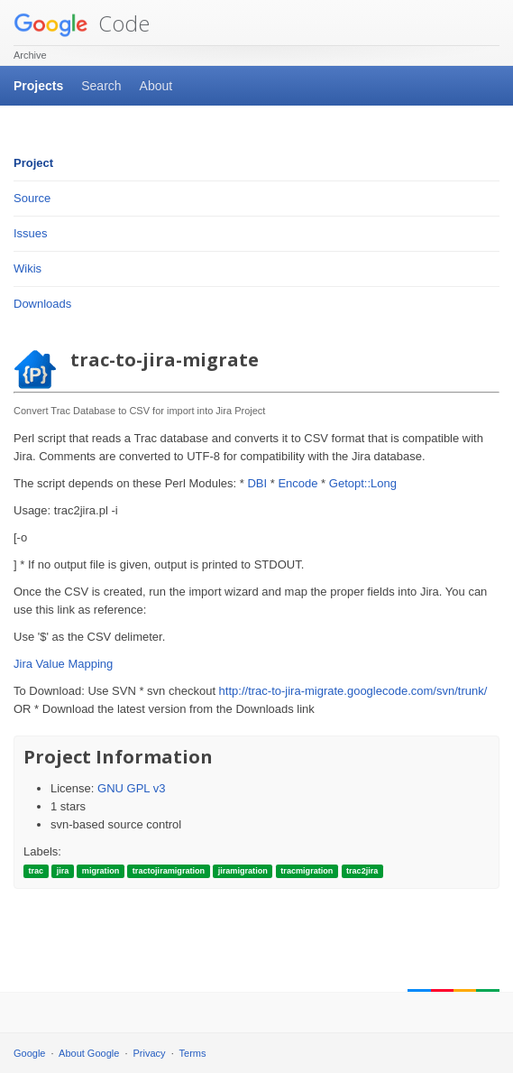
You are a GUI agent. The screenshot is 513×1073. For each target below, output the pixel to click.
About (156, 86)
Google (29, 1053)
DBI (257, 483)
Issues (31, 233)
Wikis (27, 268)
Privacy (149, 1053)
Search (101, 86)
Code (82, 23)
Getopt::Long (363, 483)
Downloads (42, 303)
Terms (192, 1053)
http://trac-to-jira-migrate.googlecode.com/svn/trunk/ (353, 691)
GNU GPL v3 (131, 788)
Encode (297, 483)
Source (32, 198)
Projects (38, 86)
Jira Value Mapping (63, 664)
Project (33, 163)
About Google (89, 1053)
